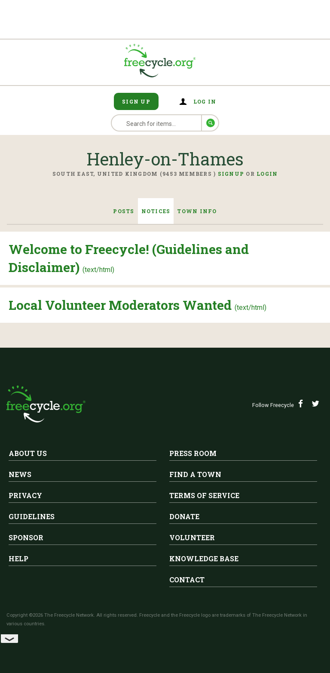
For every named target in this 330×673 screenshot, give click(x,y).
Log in (205, 101)
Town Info (197, 211)
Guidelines (32, 516)
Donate (184, 516)
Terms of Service (204, 495)
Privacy (25, 495)
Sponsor (26, 537)
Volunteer (192, 537)
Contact (187, 579)
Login (267, 173)
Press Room (193, 453)
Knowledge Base (203, 558)
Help (18, 558)
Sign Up (136, 101)
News (20, 474)
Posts (123, 211)
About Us (28, 453)
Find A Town (195, 474)
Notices (156, 211)
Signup (231, 173)
